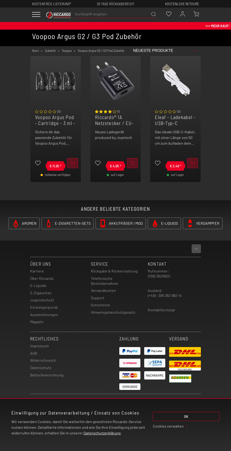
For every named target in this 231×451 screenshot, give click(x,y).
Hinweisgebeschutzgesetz (113, 312)
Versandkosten (103, 290)
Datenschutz (40, 367)
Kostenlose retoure (182, 3)
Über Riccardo (42, 278)
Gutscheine (100, 305)
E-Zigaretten (41, 292)
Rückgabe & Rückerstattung (114, 271)
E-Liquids (38, 285)
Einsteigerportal (44, 307)
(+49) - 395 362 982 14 (165, 295)
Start (35, 51)
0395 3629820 (159, 276)
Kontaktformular (161, 310)
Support (97, 297)
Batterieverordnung (47, 375)
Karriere (37, 271)
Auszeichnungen (44, 314)
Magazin (36, 321)
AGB (33, 353)
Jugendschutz (42, 300)
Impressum (39, 346)
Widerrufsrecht (43, 360)
